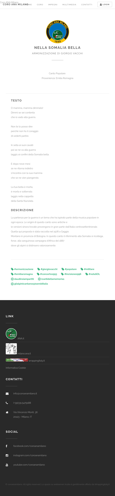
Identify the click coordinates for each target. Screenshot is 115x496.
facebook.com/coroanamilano (29, 446)
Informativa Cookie (16, 367)
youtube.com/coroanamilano (29, 464)
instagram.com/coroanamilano (30, 455)
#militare (87, 269)
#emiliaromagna (22, 274)
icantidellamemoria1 (51, 279)
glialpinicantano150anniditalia (29, 283)
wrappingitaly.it (25, 360)
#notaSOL (92, 274)
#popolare (69, 269)
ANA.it (15, 338)
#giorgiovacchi (47, 269)
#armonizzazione (22, 269)
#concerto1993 (47, 274)
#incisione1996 (71, 274)
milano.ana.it (18, 353)
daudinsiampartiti (22, 279)
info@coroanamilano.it (25, 393)
